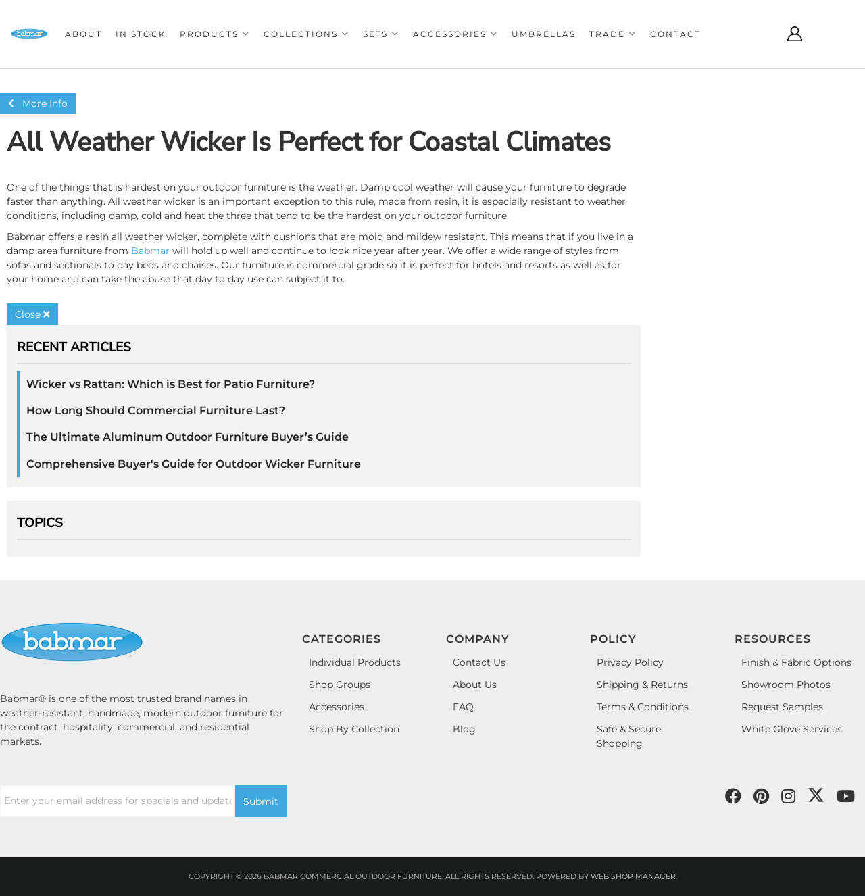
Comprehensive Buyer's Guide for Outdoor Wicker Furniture (193, 463)
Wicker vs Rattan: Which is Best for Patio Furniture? (170, 384)
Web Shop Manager (633, 876)
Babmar (150, 251)
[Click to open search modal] (761, 34)
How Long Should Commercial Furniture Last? (155, 410)
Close (32, 314)
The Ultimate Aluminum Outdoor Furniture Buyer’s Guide (187, 436)
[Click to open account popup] (795, 34)
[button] (215, 34)
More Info (38, 103)
